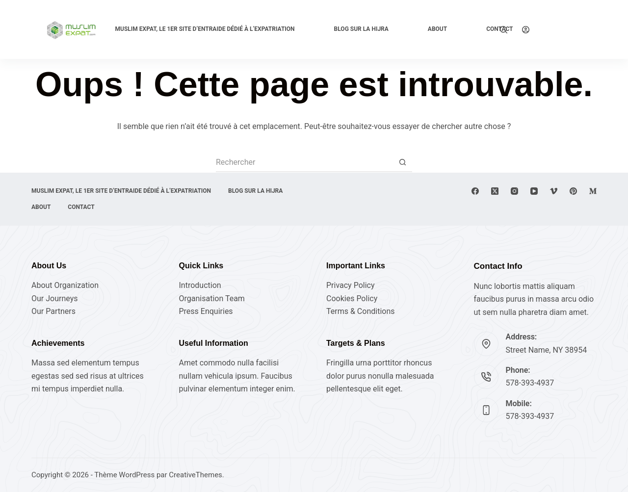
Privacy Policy (350, 285)
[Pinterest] (573, 191)
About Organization (65, 285)
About (437, 29)
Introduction (200, 285)
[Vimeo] (553, 191)
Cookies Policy (351, 298)
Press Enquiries (206, 311)
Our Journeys (54, 298)
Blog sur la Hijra (361, 29)
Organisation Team (212, 298)
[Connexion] (525, 29)
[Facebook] (475, 191)
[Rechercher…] (304, 162)
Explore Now (570, 29)
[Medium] (593, 191)
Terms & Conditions (360, 311)
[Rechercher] (503, 29)
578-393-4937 (530, 383)
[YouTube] (534, 191)
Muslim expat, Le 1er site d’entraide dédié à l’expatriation (204, 29)
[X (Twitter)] (494, 191)
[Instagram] (514, 191)
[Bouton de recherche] (402, 162)
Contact (81, 207)
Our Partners (53, 311)
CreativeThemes (195, 474)
